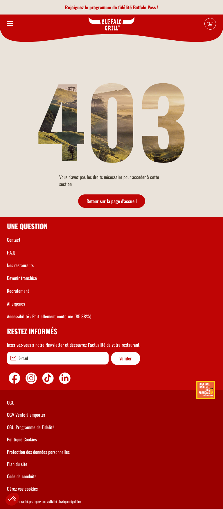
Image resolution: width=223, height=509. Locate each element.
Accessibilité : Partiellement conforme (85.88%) (49, 316)
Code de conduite (22, 476)
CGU (11, 402)
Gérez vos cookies (22, 488)
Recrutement (18, 290)
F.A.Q (11, 252)
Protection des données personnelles (38, 451)
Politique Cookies (22, 439)
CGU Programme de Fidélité (31, 427)
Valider (125, 358)
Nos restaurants (20, 265)
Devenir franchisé (22, 278)
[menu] (10, 24)
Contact (13, 239)
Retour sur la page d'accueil (112, 201)
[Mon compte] (210, 24)
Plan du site (17, 464)
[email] (58, 358)
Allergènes (16, 303)
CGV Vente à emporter (26, 414)
